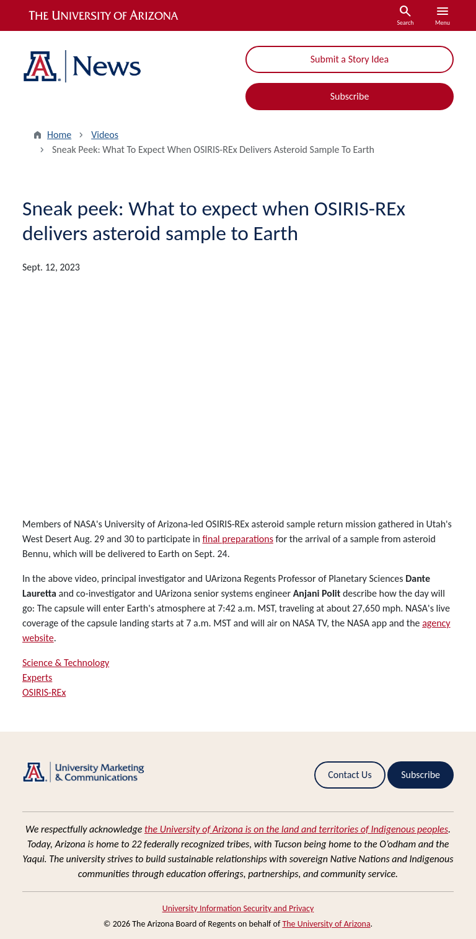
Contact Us (349, 775)
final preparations (238, 539)
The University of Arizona (326, 924)
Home (59, 135)
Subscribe (349, 96)
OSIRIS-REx (44, 692)
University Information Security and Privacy (238, 908)
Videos (104, 135)
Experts (37, 677)
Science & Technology (65, 663)
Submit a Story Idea (350, 59)
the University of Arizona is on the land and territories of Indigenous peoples (296, 829)
